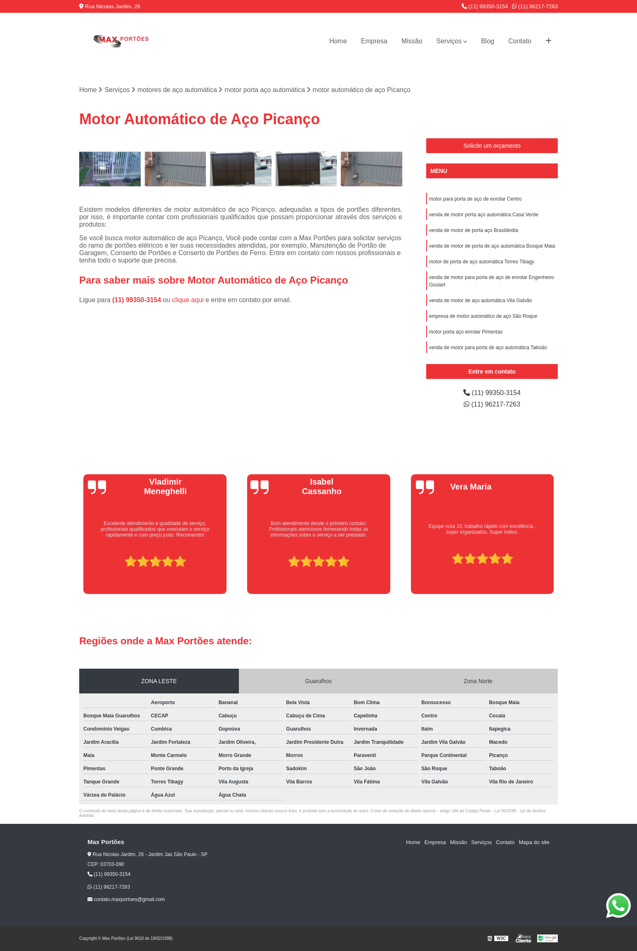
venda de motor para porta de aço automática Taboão (488, 347)
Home (338, 41)
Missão (411, 41)
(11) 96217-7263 (535, 6)
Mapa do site (534, 842)
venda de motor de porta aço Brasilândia (473, 230)
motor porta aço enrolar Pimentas (466, 332)
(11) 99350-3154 (485, 6)
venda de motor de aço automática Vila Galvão (480, 300)
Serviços (449, 41)
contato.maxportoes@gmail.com (126, 899)
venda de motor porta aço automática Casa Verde (483, 215)
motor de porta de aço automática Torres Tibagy (481, 262)
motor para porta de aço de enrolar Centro (475, 199)
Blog (487, 41)
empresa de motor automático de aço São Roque (483, 316)
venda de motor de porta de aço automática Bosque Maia (492, 246)
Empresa (374, 41)
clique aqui (188, 299)
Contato (519, 41)
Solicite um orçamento (492, 145)
